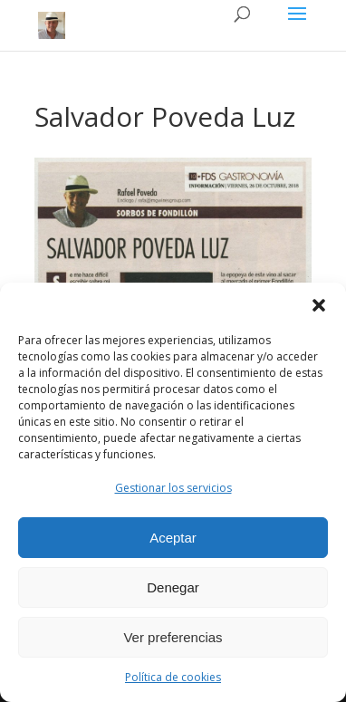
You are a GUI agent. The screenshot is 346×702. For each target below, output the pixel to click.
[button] (319, 305)
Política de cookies (173, 677)
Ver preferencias (172, 637)
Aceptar (173, 537)
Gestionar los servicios (173, 487)
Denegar (173, 587)
